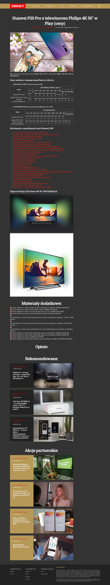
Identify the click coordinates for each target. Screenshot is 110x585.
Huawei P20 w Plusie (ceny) (21, 165)
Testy (62, 6)
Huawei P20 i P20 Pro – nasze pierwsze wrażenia (27, 152)
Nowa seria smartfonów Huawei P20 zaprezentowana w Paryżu (31, 173)
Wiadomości (35, 6)
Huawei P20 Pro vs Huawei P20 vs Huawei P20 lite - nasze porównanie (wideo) (36, 134)
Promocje (73, 6)
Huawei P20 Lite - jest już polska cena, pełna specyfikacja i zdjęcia (32, 187)
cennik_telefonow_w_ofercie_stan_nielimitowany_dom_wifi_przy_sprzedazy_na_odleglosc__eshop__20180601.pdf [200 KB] (43, 317)
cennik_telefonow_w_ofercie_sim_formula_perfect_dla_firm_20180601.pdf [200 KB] (35, 313)
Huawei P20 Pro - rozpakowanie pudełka (24, 154)
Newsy (45, 27)
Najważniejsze (49, 6)
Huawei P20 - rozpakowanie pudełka (23, 140)
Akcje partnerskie (87, 6)
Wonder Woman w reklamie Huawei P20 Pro (25, 167)
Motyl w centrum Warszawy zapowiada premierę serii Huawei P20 (32, 177)
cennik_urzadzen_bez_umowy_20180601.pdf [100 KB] (26, 337)
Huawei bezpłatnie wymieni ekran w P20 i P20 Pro (27, 138)
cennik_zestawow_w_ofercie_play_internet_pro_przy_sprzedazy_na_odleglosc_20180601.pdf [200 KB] (41, 339)
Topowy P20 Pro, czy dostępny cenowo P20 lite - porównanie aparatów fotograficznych (38, 150)
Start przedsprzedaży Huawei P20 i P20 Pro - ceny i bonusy (30, 169)
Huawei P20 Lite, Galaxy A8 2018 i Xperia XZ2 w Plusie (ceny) (30, 183)
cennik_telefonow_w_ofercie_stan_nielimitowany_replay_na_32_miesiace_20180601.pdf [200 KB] (39, 335)
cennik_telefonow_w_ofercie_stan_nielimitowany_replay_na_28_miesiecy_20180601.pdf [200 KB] (39, 333)
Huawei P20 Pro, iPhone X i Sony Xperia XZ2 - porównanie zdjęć (31, 144)
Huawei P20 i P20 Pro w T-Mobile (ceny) (24, 162)
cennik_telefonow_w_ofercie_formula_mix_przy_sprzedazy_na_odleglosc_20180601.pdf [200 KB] (39, 307)
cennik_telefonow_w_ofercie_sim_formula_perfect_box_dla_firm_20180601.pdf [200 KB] (37, 311)
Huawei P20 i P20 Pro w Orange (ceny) (24, 160)
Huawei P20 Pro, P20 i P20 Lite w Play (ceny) (26, 158)
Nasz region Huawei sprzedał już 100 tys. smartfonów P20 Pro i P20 (32, 142)
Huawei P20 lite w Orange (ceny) (22, 179)
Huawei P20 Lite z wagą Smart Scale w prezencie (27, 185)
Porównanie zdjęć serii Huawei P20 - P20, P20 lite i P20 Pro (30, 132)
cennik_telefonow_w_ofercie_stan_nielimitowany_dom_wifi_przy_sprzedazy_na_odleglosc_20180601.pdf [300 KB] (41, 323)
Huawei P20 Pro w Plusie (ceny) (22, 164)
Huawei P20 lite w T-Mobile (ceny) (23, 181)
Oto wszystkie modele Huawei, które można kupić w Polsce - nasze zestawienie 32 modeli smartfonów (42, 171)
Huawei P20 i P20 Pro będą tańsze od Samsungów (27, 175)
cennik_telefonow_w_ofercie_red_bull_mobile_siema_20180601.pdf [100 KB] (33, 309)
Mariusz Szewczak (73, 27)
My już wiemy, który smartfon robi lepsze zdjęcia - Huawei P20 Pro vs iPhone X (35, 146)
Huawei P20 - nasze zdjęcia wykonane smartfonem (27, 136)
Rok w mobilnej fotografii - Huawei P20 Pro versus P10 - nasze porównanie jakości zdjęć (38, 148)
